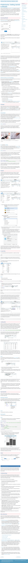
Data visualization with (6, 538)
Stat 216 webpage (16, 357)
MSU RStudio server (17, 20)
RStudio (11, 8)
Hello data (18, 556)
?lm (18, 491)
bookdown (22, 560)
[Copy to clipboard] (20, 124)
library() (6, 121)
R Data (2, 547)
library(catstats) (4, 504)
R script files (23, 14)
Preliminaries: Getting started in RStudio (24, 5)
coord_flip (2, 429)
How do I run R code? (5, 536)
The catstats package (24, 11)
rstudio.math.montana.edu (4, 20)
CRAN (10, 155)
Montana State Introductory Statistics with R (9, 1)
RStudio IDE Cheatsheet (4, 520)
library (2, 150)
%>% (3, 424)
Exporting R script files (24, 19)
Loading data (23, 16)
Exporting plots (24, 21)
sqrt (1, 281)
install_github (5, 161)
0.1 (2, 38)
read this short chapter (7, 554)
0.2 (2, 128)
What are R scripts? (4, 537)
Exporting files (23, 18)
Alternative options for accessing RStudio (24, 8)
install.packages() (8, 140)
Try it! (22, 15)
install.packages (3, 160)
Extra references (23, 26)
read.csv (4, 330)
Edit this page (23, 29)
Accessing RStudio (24, 6)
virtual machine (11, 81)
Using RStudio (3, 525)
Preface (2, 556)
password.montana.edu (12, 66)
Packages (23, 9)
